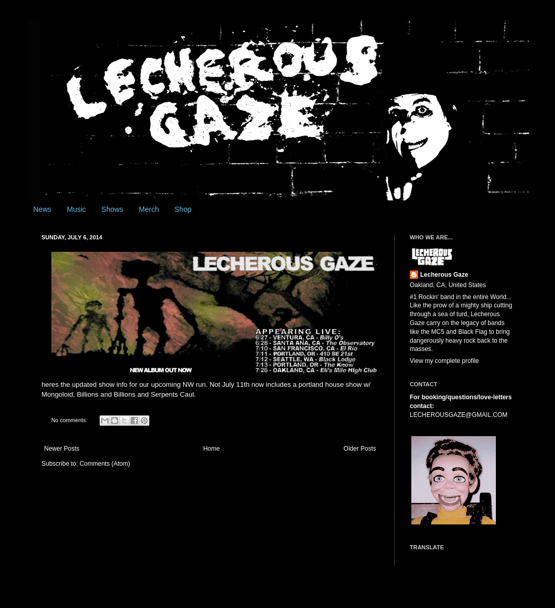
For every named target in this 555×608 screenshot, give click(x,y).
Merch (149, 209)
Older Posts (359, 448)
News (42, 209)
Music (76, 209)
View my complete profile (444, 360)
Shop (183, 209)
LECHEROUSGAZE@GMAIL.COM (458, 414)
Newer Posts (61, 448)
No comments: (70, 420)
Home (211, 448)
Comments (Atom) (104, 463)
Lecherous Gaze (444, 274)
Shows (112, 209)
